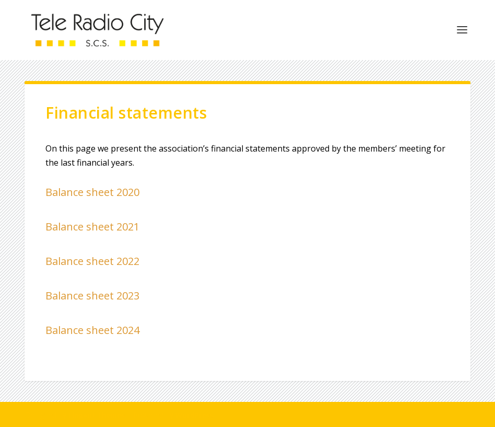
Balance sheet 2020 (92, 192)
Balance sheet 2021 (92, 227)
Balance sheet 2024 (92, 330)
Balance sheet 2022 (92, 261)
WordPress (194, 415)
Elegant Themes (96, 415)
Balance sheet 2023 (92, 295)
